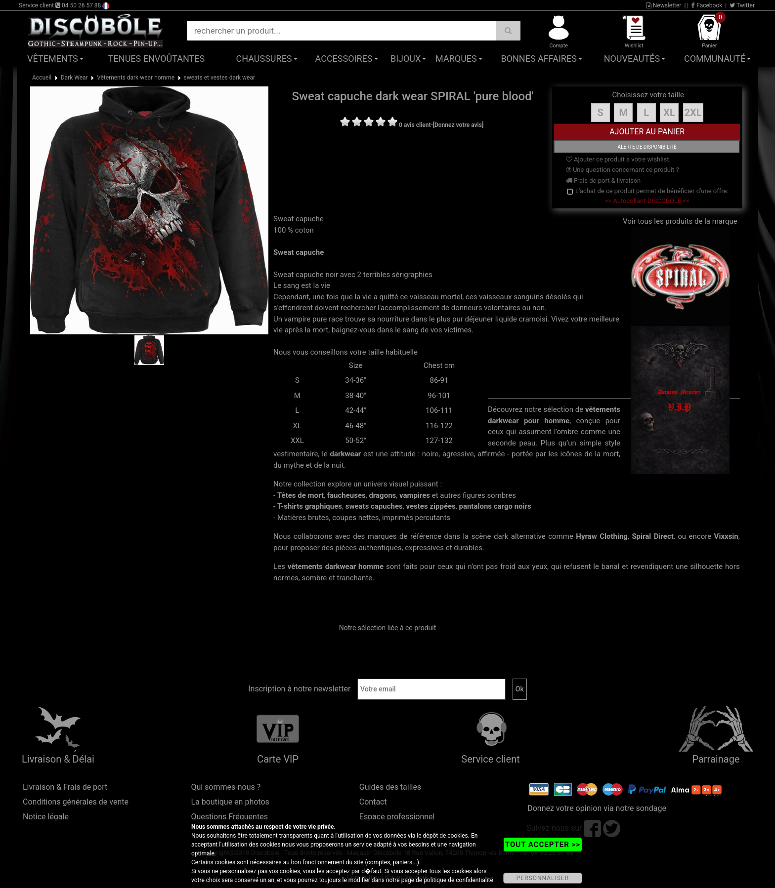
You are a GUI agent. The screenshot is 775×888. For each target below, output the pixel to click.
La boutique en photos (230, 802)
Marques (456, 58)
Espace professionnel (397, 816)
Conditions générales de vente (76, 802)
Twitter (742, 5)
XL (669, 113)
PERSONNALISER (543, 878)
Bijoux (405, 58)
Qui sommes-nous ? (225, 787)
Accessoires (344, 58)
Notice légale (46, 816)
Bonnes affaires (538, 58)
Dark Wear (74, 77)
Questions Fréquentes (229, 816)
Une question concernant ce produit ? (622, 169)
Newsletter (664, 5)
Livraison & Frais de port (65, 787)
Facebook (706, 5)
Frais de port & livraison (603, 180)
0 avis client (415, 124)
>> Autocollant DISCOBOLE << (647, 200)
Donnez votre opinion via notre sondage (596, 808)
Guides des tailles (390, 787)
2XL (693, 113)
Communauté (714, 58)
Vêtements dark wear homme (135, 77)
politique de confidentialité (458, 880)
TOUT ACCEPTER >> (542, 844)
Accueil (41, 77)
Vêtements (52, 58)
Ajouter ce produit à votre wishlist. (618, 159)
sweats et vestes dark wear (219, 77)
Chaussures (264, 58)
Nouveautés (632, 58)
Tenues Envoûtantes (156, 58)
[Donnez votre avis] (458, 124)
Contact (373, 802)
